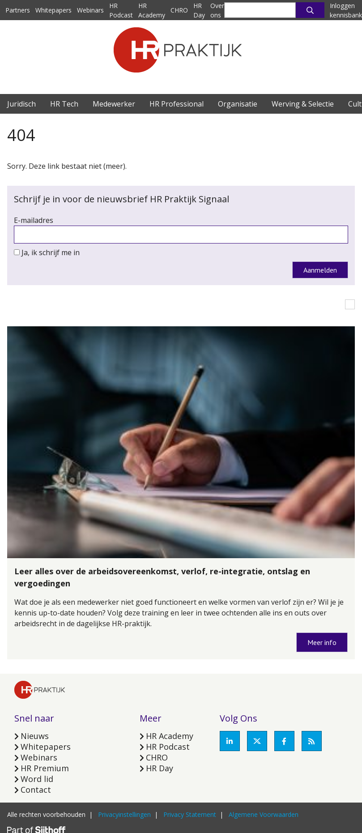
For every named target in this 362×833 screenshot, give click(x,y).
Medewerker (114, 104)
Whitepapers (53, 10)
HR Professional (176, 104)
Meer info (321, 642)
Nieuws (35, 735)
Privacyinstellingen (124, 814)
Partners (17, 10)
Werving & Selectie (303, 104)
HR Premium (45, 768)
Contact (36, 789)
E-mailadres (33, 220)
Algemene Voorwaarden (263, 814)
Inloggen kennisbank (346, 10)
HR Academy (169, 735)
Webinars (90, 10)
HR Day (159, 768)
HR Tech (64, 104)
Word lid (37, 778)
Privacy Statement (189, 814)
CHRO (179, 10)
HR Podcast (168, 746)
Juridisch (21, 104)
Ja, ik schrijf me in (50, 252)
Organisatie (237, 104)
